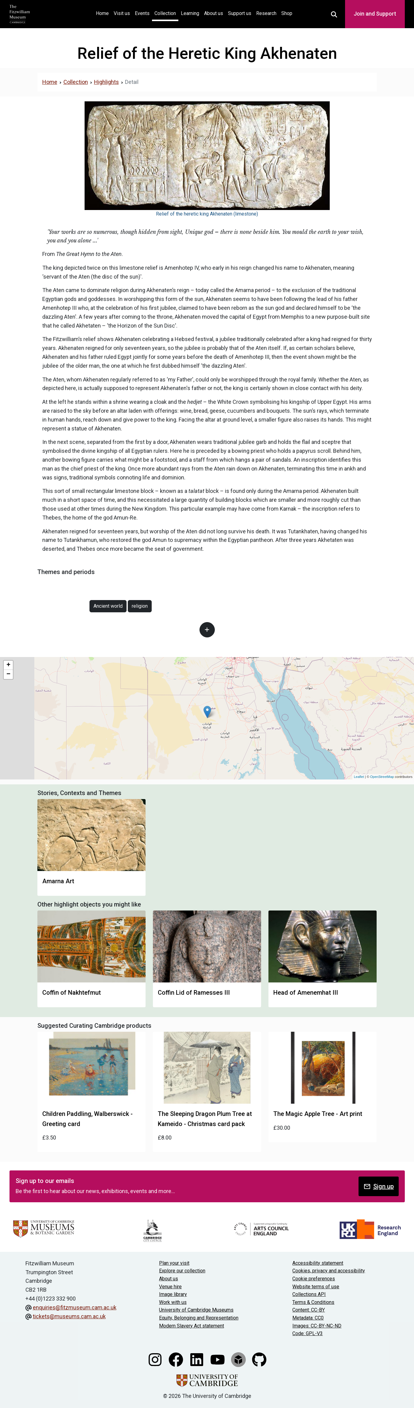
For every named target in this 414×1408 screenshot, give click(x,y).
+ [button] (8, 665)
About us (213, 13)
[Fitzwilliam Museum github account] (259, 1359)
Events (142, 13)
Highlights (106, 82)
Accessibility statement (317, 1263)
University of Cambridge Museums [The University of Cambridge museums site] (196, 1310)
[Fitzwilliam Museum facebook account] (176, 1359)
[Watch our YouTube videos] (218, 1359)
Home (103, 12)
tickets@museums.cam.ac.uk (69, 1316)
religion (140, 606)
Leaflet (359, 777)
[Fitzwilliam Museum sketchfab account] (239, 1359)
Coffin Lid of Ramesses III (194, 992)
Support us (239, 13)
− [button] (8, 674)
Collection (165, 13)
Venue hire (170, 1287)
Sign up (378, 1186)
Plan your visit (174, 1263)
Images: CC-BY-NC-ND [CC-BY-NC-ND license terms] (316, 1326)
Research (266, 13)
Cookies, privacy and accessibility (328, 1271)
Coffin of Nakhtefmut (71, 992)
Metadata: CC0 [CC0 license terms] (308, 1318)
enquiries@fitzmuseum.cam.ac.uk (74, 1307)
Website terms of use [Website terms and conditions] (315, 1287)
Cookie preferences (313, 1279)
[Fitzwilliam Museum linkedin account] (197, 1359)
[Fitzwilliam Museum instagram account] (155, 1359)
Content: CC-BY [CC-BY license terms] (308, 1310)
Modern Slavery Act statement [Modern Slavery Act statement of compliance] (191, 1326)
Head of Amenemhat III (305, 992)
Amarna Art (58, 881)
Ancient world (108, 606)
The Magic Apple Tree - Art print (317, 1113)
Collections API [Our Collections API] (309, 1294)
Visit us (122, 13)
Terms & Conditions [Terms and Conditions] (313, 1302)
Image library (173, 1294)
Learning (190, 13)
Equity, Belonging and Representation (198, 1318)
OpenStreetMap (382, 777)
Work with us (173, 1302)
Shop (286, 13)
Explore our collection (182, 1271)
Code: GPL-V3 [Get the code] (307, 1333)
